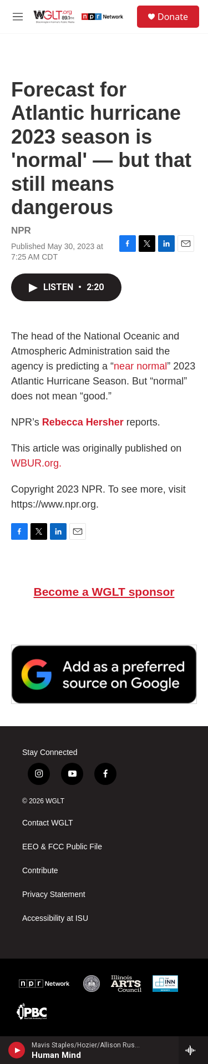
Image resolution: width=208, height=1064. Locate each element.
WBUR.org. (36, 463)
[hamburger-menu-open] (18, 17)
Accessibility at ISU (55, 918)
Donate (173, 17)
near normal (140, 366)
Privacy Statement (53, 894)
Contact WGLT (47, 823)
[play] (17, 1050)
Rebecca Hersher (83, 422)
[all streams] (193, 1050)
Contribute (40, 871)
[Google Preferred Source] (104, 674)
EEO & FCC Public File (62, 847)
